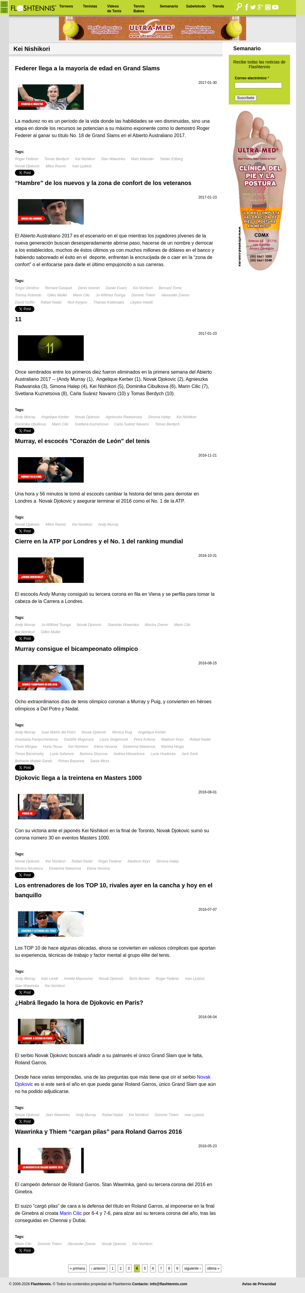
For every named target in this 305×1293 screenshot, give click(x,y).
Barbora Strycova (94, 754)
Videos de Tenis (114, 8)
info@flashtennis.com (168, 1284)
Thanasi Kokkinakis (108, 302)
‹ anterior (98, 1268)
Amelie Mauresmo (78, 979)
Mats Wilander (142, 159)
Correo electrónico (252, 78)
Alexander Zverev (175, 295)
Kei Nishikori (85, 159)
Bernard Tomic (170, 288)
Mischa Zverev (156, 625)
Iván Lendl (49, 979)
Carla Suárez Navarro (131, 424)
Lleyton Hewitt (141, 302)
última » (213, 1268)
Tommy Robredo (28, 295)
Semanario (169, 6)
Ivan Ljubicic (82, 166)
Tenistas (90, 6)
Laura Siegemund (114, 739)
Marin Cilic (81, 295)
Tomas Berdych (56, 159)
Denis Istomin (89, 288)
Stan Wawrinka (113, 159)
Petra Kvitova (144, 739)
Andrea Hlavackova (128, 754)
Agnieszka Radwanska (124, 417)
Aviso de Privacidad (259, 1284)
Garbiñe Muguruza (78, 739)
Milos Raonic (56, 166)
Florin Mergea (26, 747)
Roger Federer (26, 159)
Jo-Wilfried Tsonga (110, 295)
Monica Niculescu (29, 868)
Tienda (218, 6)
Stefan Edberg (171, 159)
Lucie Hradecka (162, 754)
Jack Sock (190, 754)
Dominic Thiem (143, 295)
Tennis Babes (139, 8)
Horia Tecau (52, 747)
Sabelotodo (195, 6)
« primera (77, 1268)
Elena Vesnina (98, 868)
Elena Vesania (105, 747)
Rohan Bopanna (71, 761)
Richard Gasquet (58, 288)
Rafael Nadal (51, 302)
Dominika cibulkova (30, 424)
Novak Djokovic (27, 166)
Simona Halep (159, 417)
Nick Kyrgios (77, 302)
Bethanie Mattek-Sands (33, 761)
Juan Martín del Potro (58, 732)
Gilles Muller (57, 295)
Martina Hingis (172, 747)
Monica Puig (122, 732)
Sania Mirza (99, 761)
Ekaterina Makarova (139, 747)
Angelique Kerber (55, 417)
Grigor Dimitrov (27, 288)
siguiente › (192, 1268)
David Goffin (25, 302)
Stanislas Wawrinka (123, 625)
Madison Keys (172, 739)
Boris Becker (139, 979)
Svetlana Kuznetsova (91, 424)
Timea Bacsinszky (29, 754)
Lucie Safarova (62, 754)
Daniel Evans (116, 288)
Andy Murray (25, 417)
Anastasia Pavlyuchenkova (36, 739)
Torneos (66, 6)
